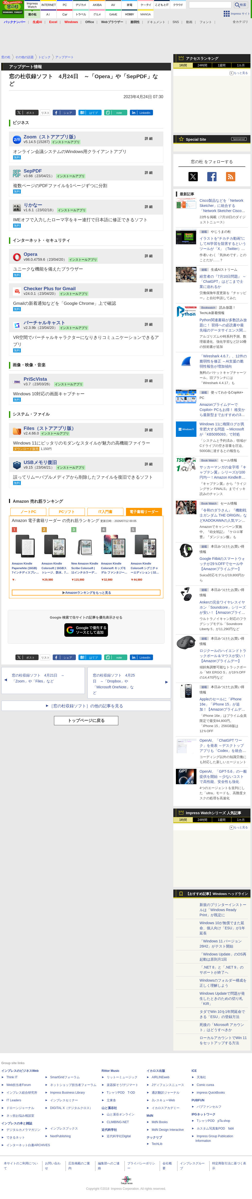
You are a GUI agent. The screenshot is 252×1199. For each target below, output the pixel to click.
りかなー (33, 205)
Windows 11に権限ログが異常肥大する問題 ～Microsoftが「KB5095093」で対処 (222, 429)
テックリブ (154, 1137)
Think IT (11, 1077)
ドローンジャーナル (20, 1108)
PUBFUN (198, 1100)
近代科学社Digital (119, 1136)
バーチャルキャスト (44, 322)
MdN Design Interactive (168, 1130)
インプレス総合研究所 (21, 1092)
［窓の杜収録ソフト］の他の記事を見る (86, 706)
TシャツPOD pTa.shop (213, 1121)
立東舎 (111, 1100)
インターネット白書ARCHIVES (28, 1145)
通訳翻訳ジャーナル (165, 1092)
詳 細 (148, 138)
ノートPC (28, 512)
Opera (30, 254)
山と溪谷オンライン (120, 1114)
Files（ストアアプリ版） (50, 428)
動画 (189, 22)
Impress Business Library (67, 1092)
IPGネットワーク (203, 1114)
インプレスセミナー (64, 1100)
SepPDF (33, 171)
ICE (194, 1071)
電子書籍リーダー (144, 512)
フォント (206, 22)
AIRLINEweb (160, 1077)
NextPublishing (60, 1136)
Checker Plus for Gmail (50, 288)
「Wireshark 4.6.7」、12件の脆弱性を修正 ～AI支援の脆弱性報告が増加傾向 (223, 361)
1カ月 (241, 65)
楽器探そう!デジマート (122, 1085)
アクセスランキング (202, 58)
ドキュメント (156, 22)
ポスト (30, 112)
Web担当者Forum (18, 1085)
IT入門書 (105, 512)
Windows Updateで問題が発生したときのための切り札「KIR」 (222, 998)
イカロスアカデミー (165, 1108)
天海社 (201, 1077)
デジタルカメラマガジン (23, 1130)
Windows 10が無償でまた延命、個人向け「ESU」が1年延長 (222, 928)
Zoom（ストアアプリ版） (51, 136)
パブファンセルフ (209, 1107)
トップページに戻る (86, 720)
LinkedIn (145, 112)
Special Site (196, 139)
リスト (45, 112)
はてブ (93, 112)
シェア (68, 112)
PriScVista (35, 379)
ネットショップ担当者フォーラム (73, 1085)
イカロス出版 (156, 1071)
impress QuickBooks (211, 1092)
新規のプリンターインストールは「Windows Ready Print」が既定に (223, 910)
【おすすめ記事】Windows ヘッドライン (217, 894)
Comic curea (205, 1085)
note (119, 112)
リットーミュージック (122, 1077)
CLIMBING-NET (118, 1122)
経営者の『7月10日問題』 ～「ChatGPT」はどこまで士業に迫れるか (223, 281)
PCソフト (67, 512)
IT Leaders (13, 1100)
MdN (150, 1115)
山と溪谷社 (109, 1108)
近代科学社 (109, 1130)
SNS (176, 22)
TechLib (157, 1144)
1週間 (222, 65)
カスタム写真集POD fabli (215, 1128)
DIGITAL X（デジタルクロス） (71, 1108)
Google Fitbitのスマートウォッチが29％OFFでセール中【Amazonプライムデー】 (222, 564)
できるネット (15, 1137)
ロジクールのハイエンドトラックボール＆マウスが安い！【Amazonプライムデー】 (223, 656)
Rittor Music (110, 1071)
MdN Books (160, 1122)
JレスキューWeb (163, 1100)
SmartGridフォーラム (65, 1077)
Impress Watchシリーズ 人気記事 (213, 813)
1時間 (183, 65)
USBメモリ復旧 (40, 462)
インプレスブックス (64, 1128)
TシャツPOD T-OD (121, 1092)
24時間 (202, 65)
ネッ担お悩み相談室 (20, 1115)
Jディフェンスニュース (168, 1085)
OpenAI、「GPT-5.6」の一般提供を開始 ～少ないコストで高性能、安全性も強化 (223, 776)
